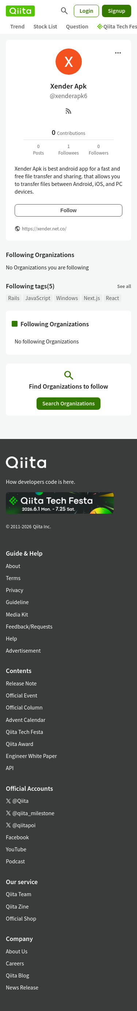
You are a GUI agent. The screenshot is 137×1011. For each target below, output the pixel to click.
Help (11, 638)
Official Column (24, 707)
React (112, 298)
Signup (116, 10)
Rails (13, 298)
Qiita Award (19, 743)
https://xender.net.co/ (44, 228)
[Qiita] (20, 10)
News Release (22, 987)
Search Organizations (68, 403)
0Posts (38, 149)
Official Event (21, 695)
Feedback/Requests (29, 626)
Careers (15, 963)
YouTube (16, 849)
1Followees (68, 149)
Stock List (45, 26)
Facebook (17, 837)
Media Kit (17, 614)
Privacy (14, 590)
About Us (16, 951)
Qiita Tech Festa (24, 731)
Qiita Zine (17, 906)
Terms (13, 578)
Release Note (21, 683)
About (13, 565)
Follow (68, 210)
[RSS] (69, 111)
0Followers (99, 149)
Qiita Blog (17, 975)
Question (77, 26)
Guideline (17, 602)
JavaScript (37, 298)
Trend (17, 26)
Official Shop (21, 918)
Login (87, 10)
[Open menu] (118, 53)
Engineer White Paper (31, 755)
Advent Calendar (25, 719)
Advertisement (23, 650)
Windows (67, 298)
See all (124, 286)
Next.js (92, 298)
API (10, 767)
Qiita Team (18, 894)
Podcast (15, 861)
